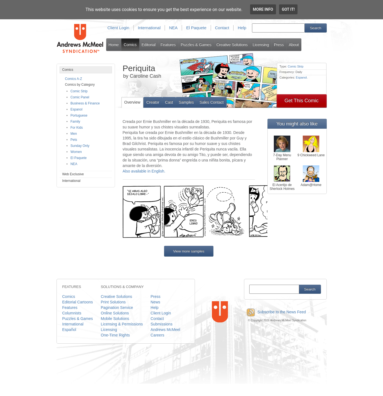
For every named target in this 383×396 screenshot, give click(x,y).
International (149, 27)
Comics (130, 44)
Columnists (71, 313)
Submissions (161, 324)
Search (315, 28)
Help (242, 27)
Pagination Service (117, 307)
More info (263, 9)
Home (114, 44)
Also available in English (143, 171)
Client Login (118, 27)
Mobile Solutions (115, 318)
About (294, 44)
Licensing (261, 44)
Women (76, 152)
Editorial (149, 44)
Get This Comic (302, 100)
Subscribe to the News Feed (275, 312)
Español (69, 329)
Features (168, 44)
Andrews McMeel (165, 329)
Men (74, 134)
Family (75, 121)
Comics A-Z (73, 79)
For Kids (77, 128)
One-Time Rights (115, 335)
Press (279, 44)
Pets (74, 140)
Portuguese (79, 115)
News (155, 302)
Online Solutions (115, 313)
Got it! (288, 9)
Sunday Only (80, 146)
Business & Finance (85, 103)
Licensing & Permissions (122, 324)
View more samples (188, 251)
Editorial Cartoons (77, 302)
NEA (173, 27)
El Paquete (196, 27)
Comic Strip (79, 91)
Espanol (76, 109)
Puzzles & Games (196, 44)
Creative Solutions (232, 44)
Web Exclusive (73, 174)
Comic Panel (80, 97)
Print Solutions (113, 302)
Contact (222, 27)
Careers (157, 335)
